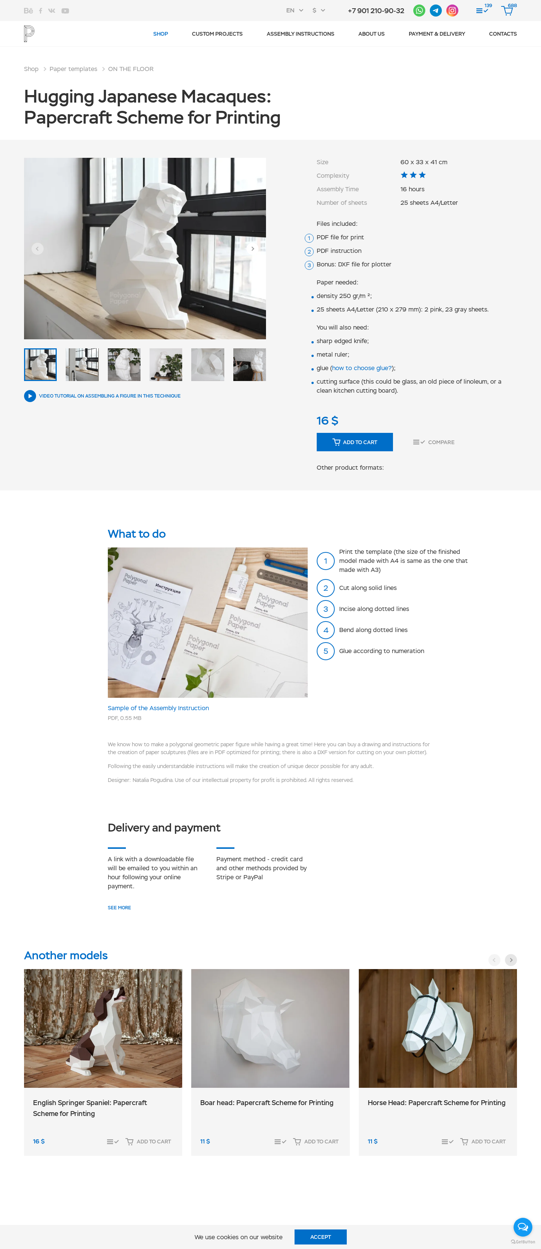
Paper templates (73, 69)
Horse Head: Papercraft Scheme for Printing (437, 1102)
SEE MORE (119, 908)
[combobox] (297, 10)
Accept (320, 1237)
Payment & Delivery (437, 33)
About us (371, 33)
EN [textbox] (290, 10)
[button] (38, 249)
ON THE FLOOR (131, 69)
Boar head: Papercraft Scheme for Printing (267, 1102)
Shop (160, 33)
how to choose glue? (362, 368)
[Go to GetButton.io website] (523, 1241)
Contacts (503, 33)
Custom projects (217, 33)
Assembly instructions (300, 33)
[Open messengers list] (523, 1227)
